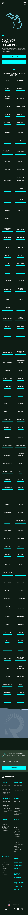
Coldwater (7, 201)
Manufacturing (18, 839)
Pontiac (20, 504)
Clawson (7, 190)
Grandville (7, 289)
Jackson (20, 378)
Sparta (21, 590)
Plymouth (7, 504)
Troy (7, 641)
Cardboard (5, 862)
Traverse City (7, 632)
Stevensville (20, 608)
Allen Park (20, 80)
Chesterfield (7, 180)
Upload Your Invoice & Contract (18, 888)
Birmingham (20, 122)
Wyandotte (20, 692)
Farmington (20, 238)
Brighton (7, 142)
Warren (20, 649)
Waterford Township (20, 658)
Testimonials (18, 865)
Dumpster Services (17, 874)
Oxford (7, 496)
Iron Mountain (7, 378)
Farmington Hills (7, 246)
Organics (4, 868)
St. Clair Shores (20, 598)
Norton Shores (7, 471)
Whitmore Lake (7, 684)
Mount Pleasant (21, 445)
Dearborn (20, 210)
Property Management (17, 847)
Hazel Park (20, 326)
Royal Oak (7, 554)
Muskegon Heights (20, 454)
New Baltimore (7, 463)
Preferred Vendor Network (7, 823)
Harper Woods (7, 318)
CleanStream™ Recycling (6, 793)
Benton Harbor (20, 106)
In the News (17, 808)
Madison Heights (7, 419)
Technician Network (5, 831)
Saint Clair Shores (7, 563)
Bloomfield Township (7, 131)
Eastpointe (7, 238)
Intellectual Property (17, 811)
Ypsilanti (20, 701)
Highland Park (20, 335)
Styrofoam (5, 874)
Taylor (7, 624)
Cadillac (20, 161)
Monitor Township (7, 436)
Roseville (20, 546)
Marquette (20, 419)
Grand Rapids (20, 280)
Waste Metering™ (19, 790)
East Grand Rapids (7, 229)
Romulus (7, 546)
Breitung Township (20, 131)
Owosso (20, 488)
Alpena (7, 88)
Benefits (16, 858)
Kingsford (7, 395)
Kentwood (20, 387)
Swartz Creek (21, 616)
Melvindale (7, 427)
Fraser (7, 272)
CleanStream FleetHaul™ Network (5, 827)
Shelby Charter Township (7, 573)
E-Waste (4, 866)
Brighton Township (20, 141)
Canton (7, 169)
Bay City (7, 106)
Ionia (20, 370)
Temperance (20, 624)
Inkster (7, 370)
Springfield (7, 598)
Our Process (18, 785)
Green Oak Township (21, 289)
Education (17, 827)
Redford (7, 522)
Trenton (20, 632)
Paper (3, 870)
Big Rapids (7, 122)
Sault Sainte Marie (20, 563)
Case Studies (18, 862)
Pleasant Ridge (20, 496)
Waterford (7, 658)
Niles (20, 463)
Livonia (20, 403)
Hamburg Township (7, 308)
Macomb (20, 411)
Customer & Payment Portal (19, 878)
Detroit (20, 220)
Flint (7, 263)
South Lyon (7, 582)
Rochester (7, 538)
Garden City (20, 272)
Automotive (17, 823)
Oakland (20, 479)
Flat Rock (20, 255)
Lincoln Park (7, 403)
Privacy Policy (10, 897)
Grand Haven (7, 280)
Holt (20, 343)
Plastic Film (5, 872)
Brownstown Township (20, 152)
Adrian (7, 80)
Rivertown (7, 530)
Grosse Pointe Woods (20, 298)
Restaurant (17, 849)
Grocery (16, 829)
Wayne (7, 668)
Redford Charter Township (21, 521)
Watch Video (14, 56)
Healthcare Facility (17, 832)
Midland (20, 427)
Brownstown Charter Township (7, 151)
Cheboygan (20, 169)
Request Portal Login (19, 883)
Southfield (20, 582)
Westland (7, 676)
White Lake (20, 676)
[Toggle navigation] (24, 3)
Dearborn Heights (7, 219)
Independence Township (20, 361)
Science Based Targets (18, 814)
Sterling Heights (7, 607)
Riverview (20, 530)
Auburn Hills (20, 88)
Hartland (7, 326)
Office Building (18, 844)
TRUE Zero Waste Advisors (6, 811)
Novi (20, 471)
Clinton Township (20, 189)
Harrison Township (20, 317)
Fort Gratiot (20, 263)
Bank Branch (17, 825)
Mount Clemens (7, 445)
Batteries (4, 860)
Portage (20, 512)
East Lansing (20, 229)
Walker (20, 641)
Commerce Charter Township (20, 199)
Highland (7, 335)
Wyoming (7, 701)
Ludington (7, 411)
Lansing (20, 395)
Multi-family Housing (17, 841)
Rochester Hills (20, 538)
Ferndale (7, 255)
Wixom (20, 684)
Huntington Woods (20, 352)
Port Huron (7, 512)
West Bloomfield (20, 667)
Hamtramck (20, 309)
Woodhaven (7, 692)
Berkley (7, 114)
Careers (16, 804)
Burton (7, 161)
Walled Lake (7, 649)
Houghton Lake (7, 352)
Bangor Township (7, 97)
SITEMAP (19, 897)
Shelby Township (21, 574)
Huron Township (7, 362)
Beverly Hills (20, 114)
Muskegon (7, 455)
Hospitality (17, 834)
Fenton (20, 247)
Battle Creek (20, 98)
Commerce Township (7, 209)
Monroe (20, 437)
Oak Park (7, 479)
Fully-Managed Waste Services (6, 786)
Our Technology (19, 788)
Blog (15, 806)
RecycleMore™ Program (6, 790)
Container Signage (17, 869)
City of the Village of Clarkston (20, 179)
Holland (7, 343)
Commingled (5, 864)
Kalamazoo (7, 387)
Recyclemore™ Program (6, 802)
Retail (15, 851)
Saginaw (20, 554)
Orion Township (7, 488)
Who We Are (17, 801)
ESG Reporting (6, 808)
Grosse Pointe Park (7, 298)
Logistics (17, 836)
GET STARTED (14, 62)
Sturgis (7, 616)
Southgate (7, 590)
